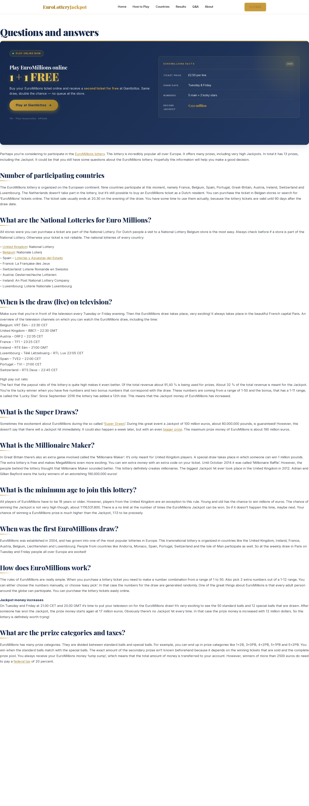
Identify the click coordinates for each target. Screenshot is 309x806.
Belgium (9, 252)
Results (181, 6)
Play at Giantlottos (34, 105)
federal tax (22, 661)
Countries (162, 6)
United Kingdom (15, 247)
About (209, 6)
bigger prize (172, 429)
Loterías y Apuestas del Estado (39, 258)
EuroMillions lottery (90, 154)
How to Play (141, 6)
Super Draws (114, 424)
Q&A (195, 6)
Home (122, 6)
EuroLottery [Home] (65, 7)
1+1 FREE (255, 7)
